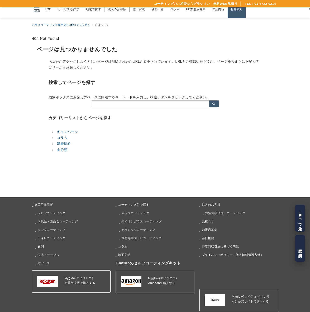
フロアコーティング (52, 213)
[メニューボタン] (37, 9)
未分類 (62, 150)
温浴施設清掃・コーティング (225, 213)
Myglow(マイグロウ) (78, 278)
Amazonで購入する (161, 283)
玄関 (41, 246)
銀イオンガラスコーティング (141, 221)
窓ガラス (44, 263)
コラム (62, 138)
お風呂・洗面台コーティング (58, 221)
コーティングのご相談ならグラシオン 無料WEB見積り (196, 3)
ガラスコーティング (135, 213)
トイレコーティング (52, 238)
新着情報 (64, 144)
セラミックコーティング (138, 229)
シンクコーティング (52, 229)
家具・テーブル (48, 254)
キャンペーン (67, 132)
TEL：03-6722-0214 (260, 3)
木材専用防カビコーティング (141, 238)
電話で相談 (300, 248)
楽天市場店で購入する (79, 282)
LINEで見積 (300, 218)
